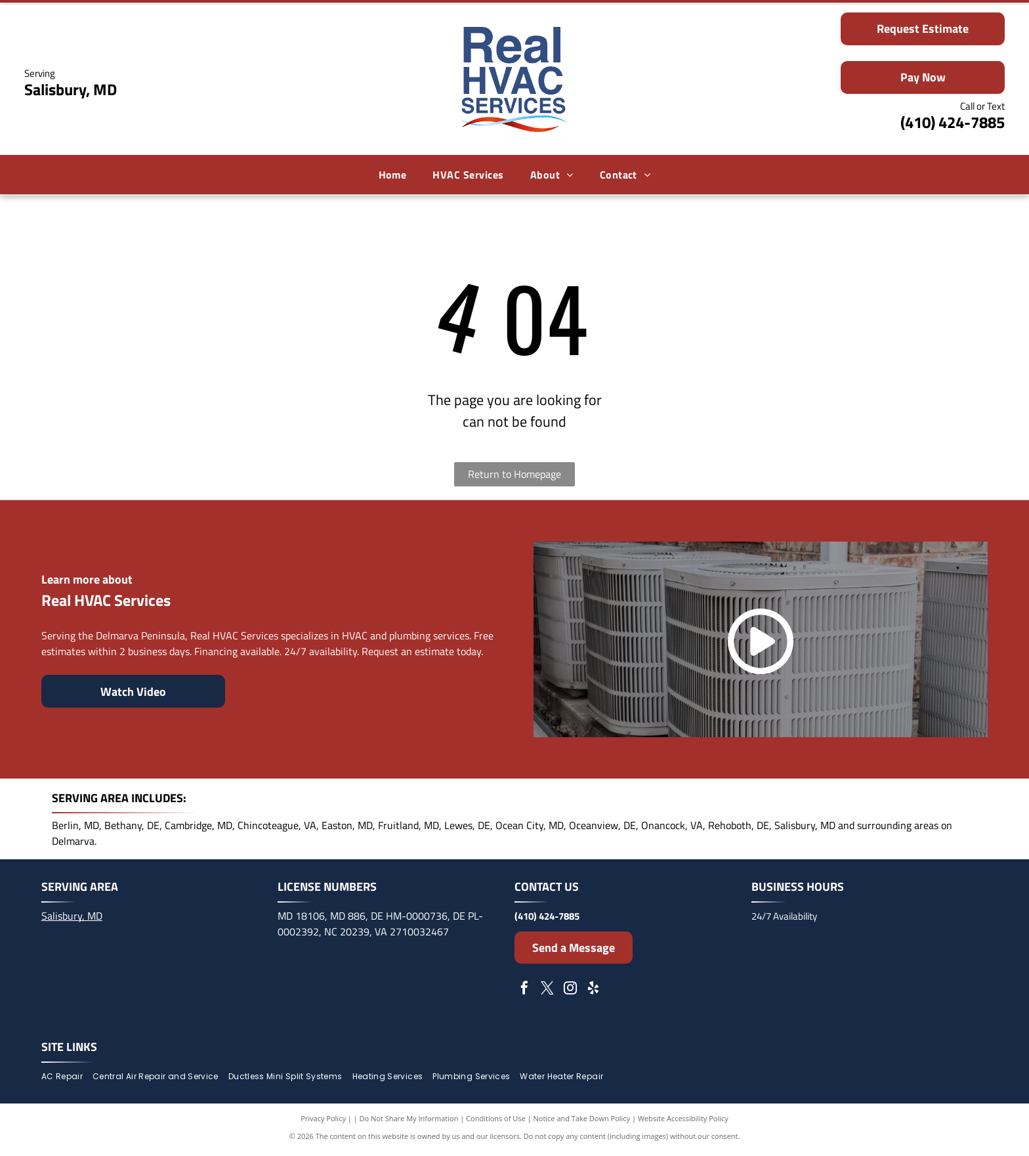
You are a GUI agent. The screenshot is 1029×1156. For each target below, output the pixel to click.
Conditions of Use (496, 1123)
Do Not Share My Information (409, 1123)
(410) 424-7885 (952, 124)
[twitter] (547, 993)
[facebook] (524, 993)
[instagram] (570, 993)
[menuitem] (393, 176)
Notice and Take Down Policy (582, 1123)
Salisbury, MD (71, 920)
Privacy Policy (323, 1123)
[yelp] (593, 993)
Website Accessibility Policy (683, 1123)
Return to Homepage (514, 478)
